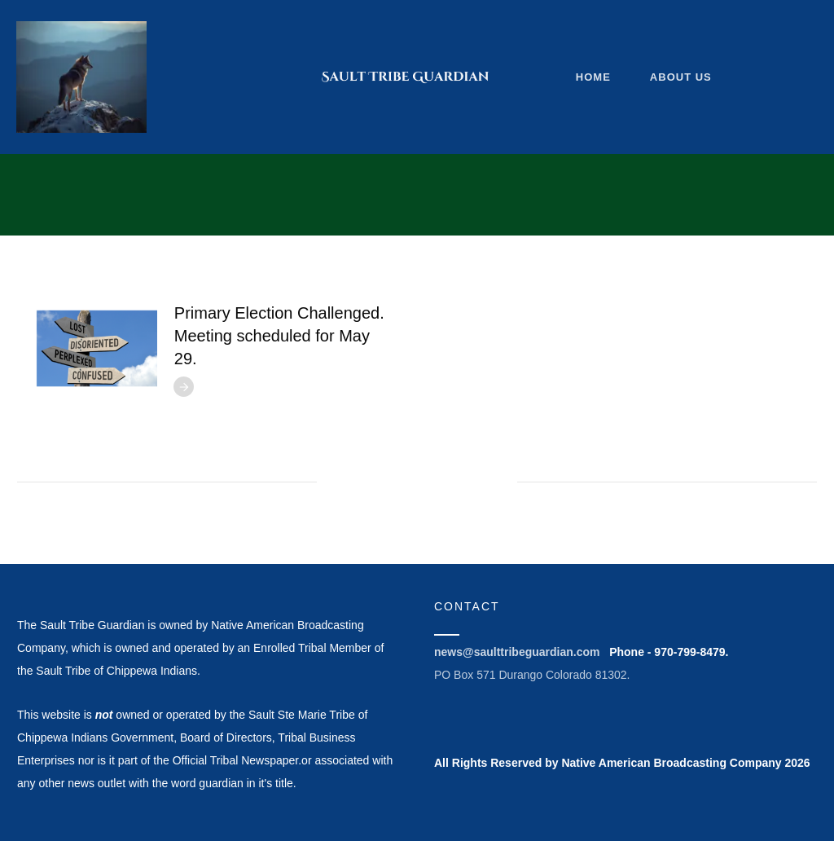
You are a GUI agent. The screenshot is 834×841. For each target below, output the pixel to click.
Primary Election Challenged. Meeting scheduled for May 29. (279, 336)
